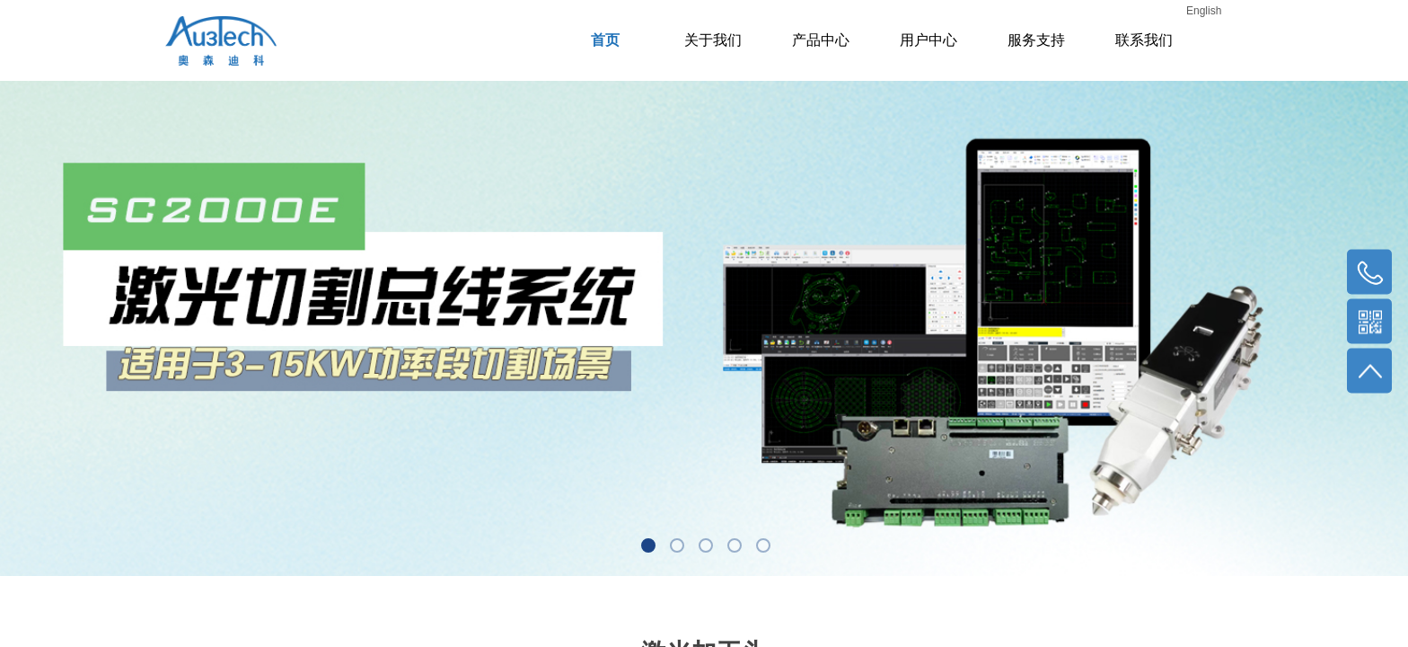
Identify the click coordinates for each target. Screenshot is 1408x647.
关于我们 (713, 40)
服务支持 (1036, 40)
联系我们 (1144, 40)
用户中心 (928, 40)
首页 (605, 40)
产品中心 (820, 40)
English (1203, 10)
